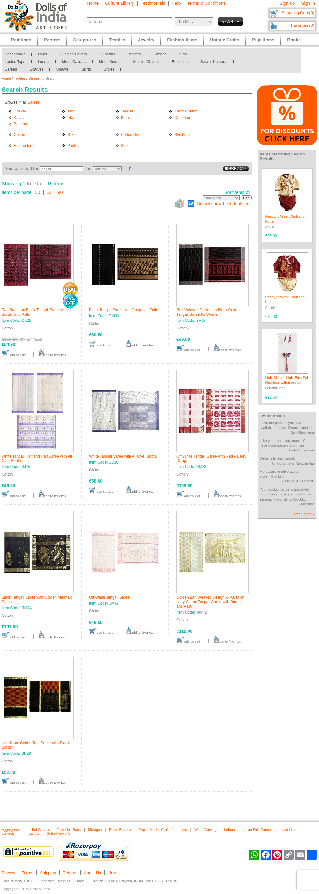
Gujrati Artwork (58, 833)
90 (60, 192)
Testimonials (153, 3)
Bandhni (21, 124)
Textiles (20, 78)
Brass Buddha (120, 830)
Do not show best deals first (224, 203)
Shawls (62, 69)
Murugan (95, 830)
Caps (42, 54)
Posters (52, 39)
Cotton (19, 135)
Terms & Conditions (206, 3)
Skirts (86, 69)
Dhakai (20, 111)
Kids (183, 54)
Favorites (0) (302, 25)
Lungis (43, 62)
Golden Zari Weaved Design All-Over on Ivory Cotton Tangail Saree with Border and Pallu (210, 602)
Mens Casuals (74, 62)
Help (176, 3)
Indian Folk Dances (257, 830)
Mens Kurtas (109, 62)
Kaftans (160, 54)
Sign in (308, 3)
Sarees (11, 69)
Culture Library (119, 3)
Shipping (48, 872)
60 (49, 192)
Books (294, 39)
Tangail (127, 111)
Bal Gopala (40, 830)
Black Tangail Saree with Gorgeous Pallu (123, 310)
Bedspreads (15, 54)
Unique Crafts (224, 39)
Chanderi (182, 117)
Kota (125, 117)
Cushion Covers (73, 54)
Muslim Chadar (146, 62)
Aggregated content (11, 831)
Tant (71, 111)
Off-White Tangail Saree (109, 597)
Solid (125, 145)
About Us (92, 872)
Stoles (109, 69)
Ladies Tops (15, 62)
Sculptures (84, 39)
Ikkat (71, 117)
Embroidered (25, 145)
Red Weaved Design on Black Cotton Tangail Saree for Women (208, 312)
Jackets (134, 54)
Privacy (8, 872)
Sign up (287, 3)
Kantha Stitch (185, 111)
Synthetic (182, 135)
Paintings (21, 39)
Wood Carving (205, 830)
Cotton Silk (130, 135)
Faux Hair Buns (68, 830)
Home (93, 3)
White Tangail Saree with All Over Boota (123, 456)
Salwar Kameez (213, 62)
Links (112, 872)
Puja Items (263, 39)
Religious (179, 62)
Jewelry (146, 39)
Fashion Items (182, 39)
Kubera (229, 830)
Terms (27, 872)
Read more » (304, 514)
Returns (70, 872)
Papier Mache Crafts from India (162, 830)
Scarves (36, 69)
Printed (73, 145)
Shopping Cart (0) (297, 13)
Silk (70, 135)
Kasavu (20, 117)
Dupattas (107, 54)
